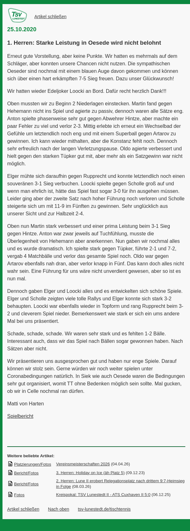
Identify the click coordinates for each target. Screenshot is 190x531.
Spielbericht (20, 416)
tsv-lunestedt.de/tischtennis (104, 509)
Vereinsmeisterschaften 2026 (83, 464)
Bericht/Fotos (23, 473)
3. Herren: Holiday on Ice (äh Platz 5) (90, 472)
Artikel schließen (50, 16)
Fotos (16, 495)
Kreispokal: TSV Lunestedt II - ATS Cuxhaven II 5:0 (103, 494)
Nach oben (58, 509)
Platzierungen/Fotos (29, 464)
